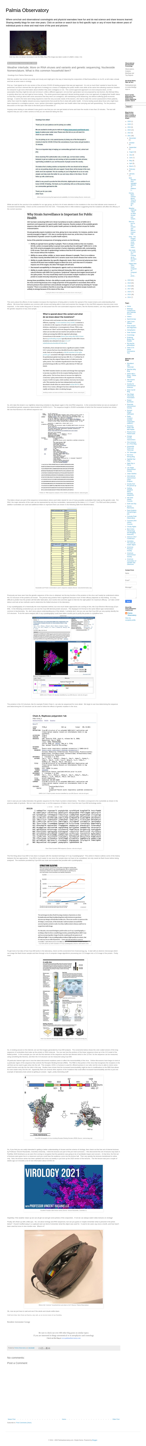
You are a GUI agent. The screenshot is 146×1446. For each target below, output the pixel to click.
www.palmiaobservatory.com (71, 1338)
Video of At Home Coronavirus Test (131, 350)
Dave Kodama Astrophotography (131, 512)
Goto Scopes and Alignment (131, 326)
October (131, 143)
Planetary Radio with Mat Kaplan (130, 427)
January (131, 174)
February (132, 169)
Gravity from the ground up (131, 484)
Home (64, 1419)
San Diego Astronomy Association (130, 396)
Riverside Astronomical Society (131, 406)
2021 (129, 136)
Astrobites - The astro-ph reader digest (131, 543)
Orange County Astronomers (131, 438)
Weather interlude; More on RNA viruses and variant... (132, 213)
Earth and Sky (131, 504)
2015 (129, 294)
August (131, 152)
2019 (129, 283)
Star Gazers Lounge (131, 380)
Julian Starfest (131, 474)
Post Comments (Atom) (23, 1423)
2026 (129, 121)
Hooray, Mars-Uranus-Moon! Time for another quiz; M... (132, 199)
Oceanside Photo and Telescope (130, 448)
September (132, 147)
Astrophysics (131, 330)
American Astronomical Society (131, 555)
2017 (129, 289)
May (130, 160)
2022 (129, 133)
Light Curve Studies (130, 322)
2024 (129, 127)
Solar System (131, 332)
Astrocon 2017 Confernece (131, 537)
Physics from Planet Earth (131, 432)
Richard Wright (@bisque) (130, 412)
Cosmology (130, 335)
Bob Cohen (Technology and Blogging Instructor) (131, 531)
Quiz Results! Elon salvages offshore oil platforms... (132, 184)
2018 (129, 286)
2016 (129, 292)
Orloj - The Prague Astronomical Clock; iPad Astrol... (132, 242)
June (131, 158)
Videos (129, 316)
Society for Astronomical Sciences (131, 385)
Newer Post (11, 1419)
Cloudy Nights (131, 526)
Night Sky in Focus (131, 464)
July (130, 155)
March (131, 166)
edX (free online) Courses (130, 499)
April (131, 163)
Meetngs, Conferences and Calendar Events (131, 311)
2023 (129, 130)
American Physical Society (130, 549)
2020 (129, 280)
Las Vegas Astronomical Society (131, 469)
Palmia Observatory (27, 10)
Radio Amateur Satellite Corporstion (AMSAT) (131, 420)
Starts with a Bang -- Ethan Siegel (131, 375)
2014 (129, 297)
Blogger (94, 1440)
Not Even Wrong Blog (131, 455)
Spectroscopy (131, 319)
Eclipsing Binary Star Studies (130, 339)
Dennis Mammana (130, 507)
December (132, 138)
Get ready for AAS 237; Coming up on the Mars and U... (132, 255)
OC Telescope (131, 452)
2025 (129, 124)
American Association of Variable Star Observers (131, 561)
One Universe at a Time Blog (131, 443)
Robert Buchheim (130, 401)
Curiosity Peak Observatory (131, 517)
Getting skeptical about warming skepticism (130, 491)
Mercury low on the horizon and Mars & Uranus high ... (132, 228)
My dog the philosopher (131, 344)
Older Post (115, 1419)
